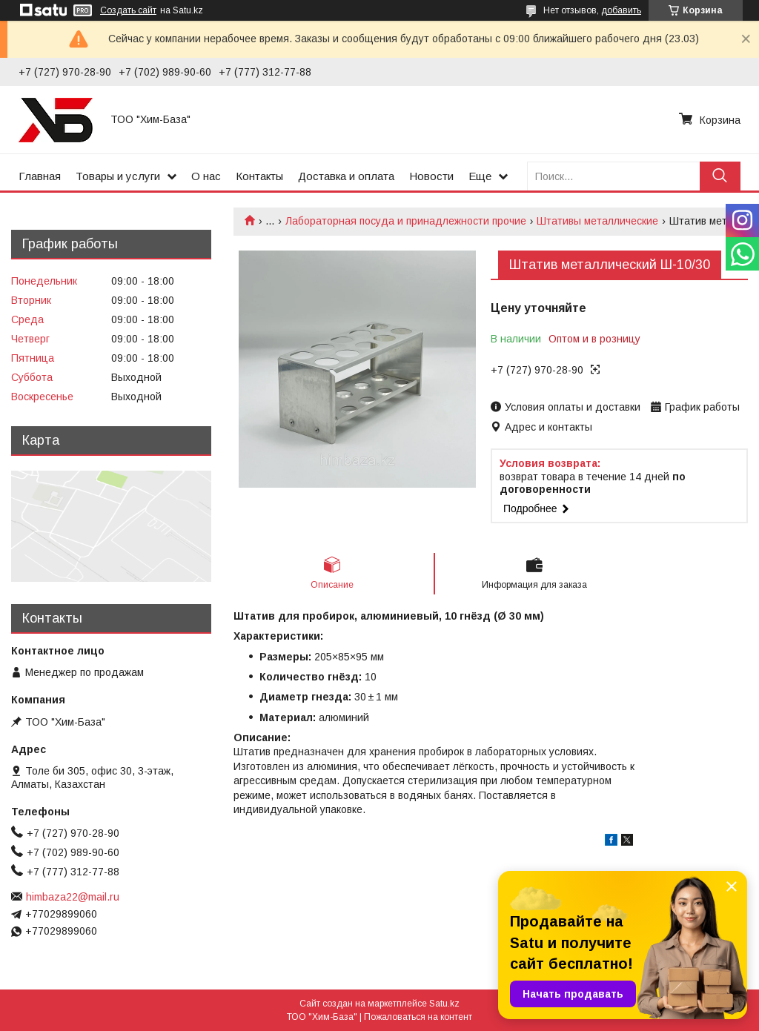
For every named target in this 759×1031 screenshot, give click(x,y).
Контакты (259, 176)
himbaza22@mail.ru (72, 897)
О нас (206, 176)
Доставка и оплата (346, 176)
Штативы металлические (597, 221)
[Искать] (720, 176)
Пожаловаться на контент (418, 1017)
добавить (621, 10)
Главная (40, 176)
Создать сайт (128, 10)
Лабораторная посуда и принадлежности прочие (405, 221)
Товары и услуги (118, 176)
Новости (431, 176)
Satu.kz (444, 1003)
